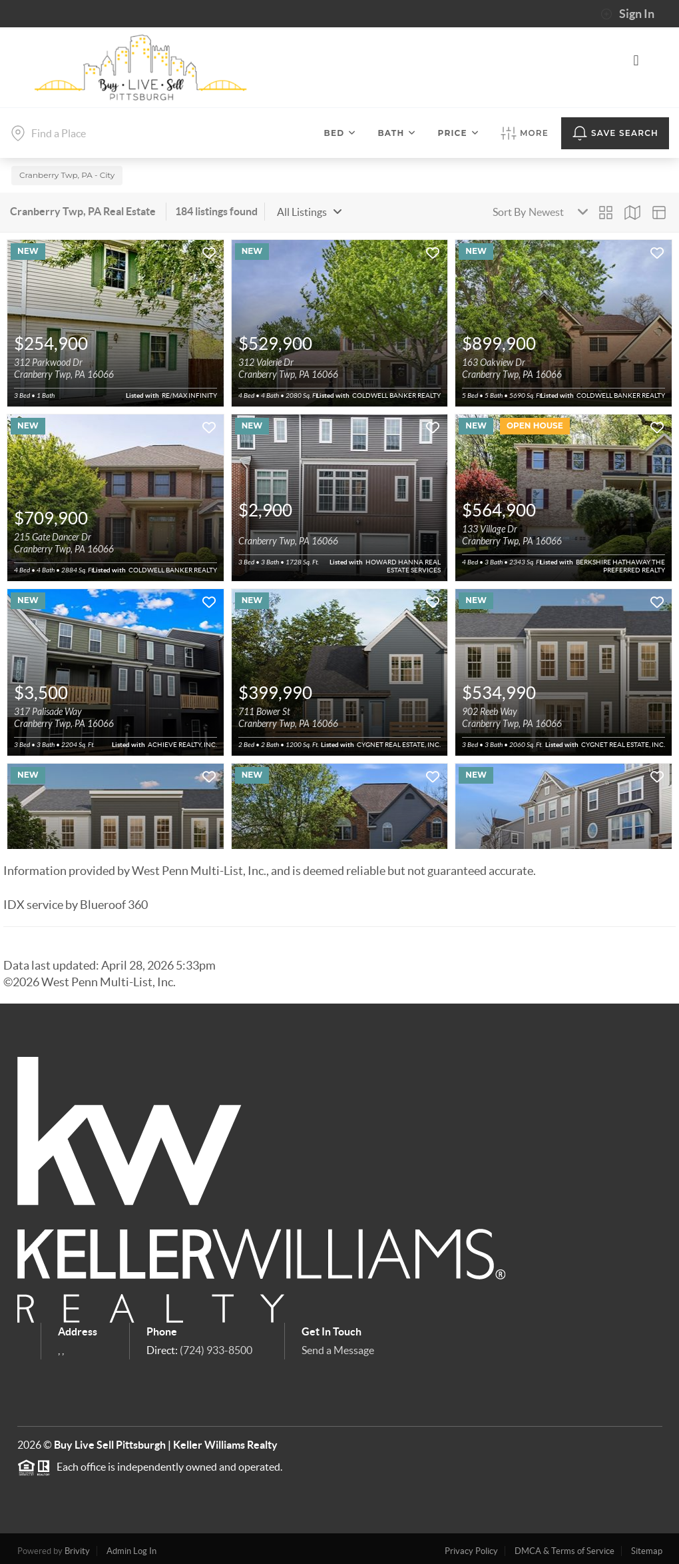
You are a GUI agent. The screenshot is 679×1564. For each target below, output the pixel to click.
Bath (396, 133)
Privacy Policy (471, 1547)
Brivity (77, 1547)
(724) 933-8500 (216, 1345)
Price (458, 133)
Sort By (509, 208)
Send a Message (338, 1345)
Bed (340, 133)
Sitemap (646, 1547)
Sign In (627, 14)
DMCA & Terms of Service (564, 1547)
